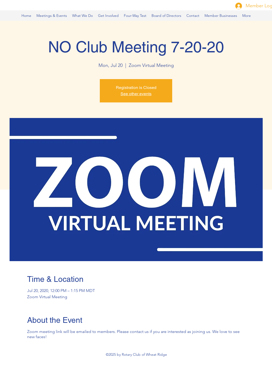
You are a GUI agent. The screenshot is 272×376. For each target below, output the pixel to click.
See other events (136, 93)
